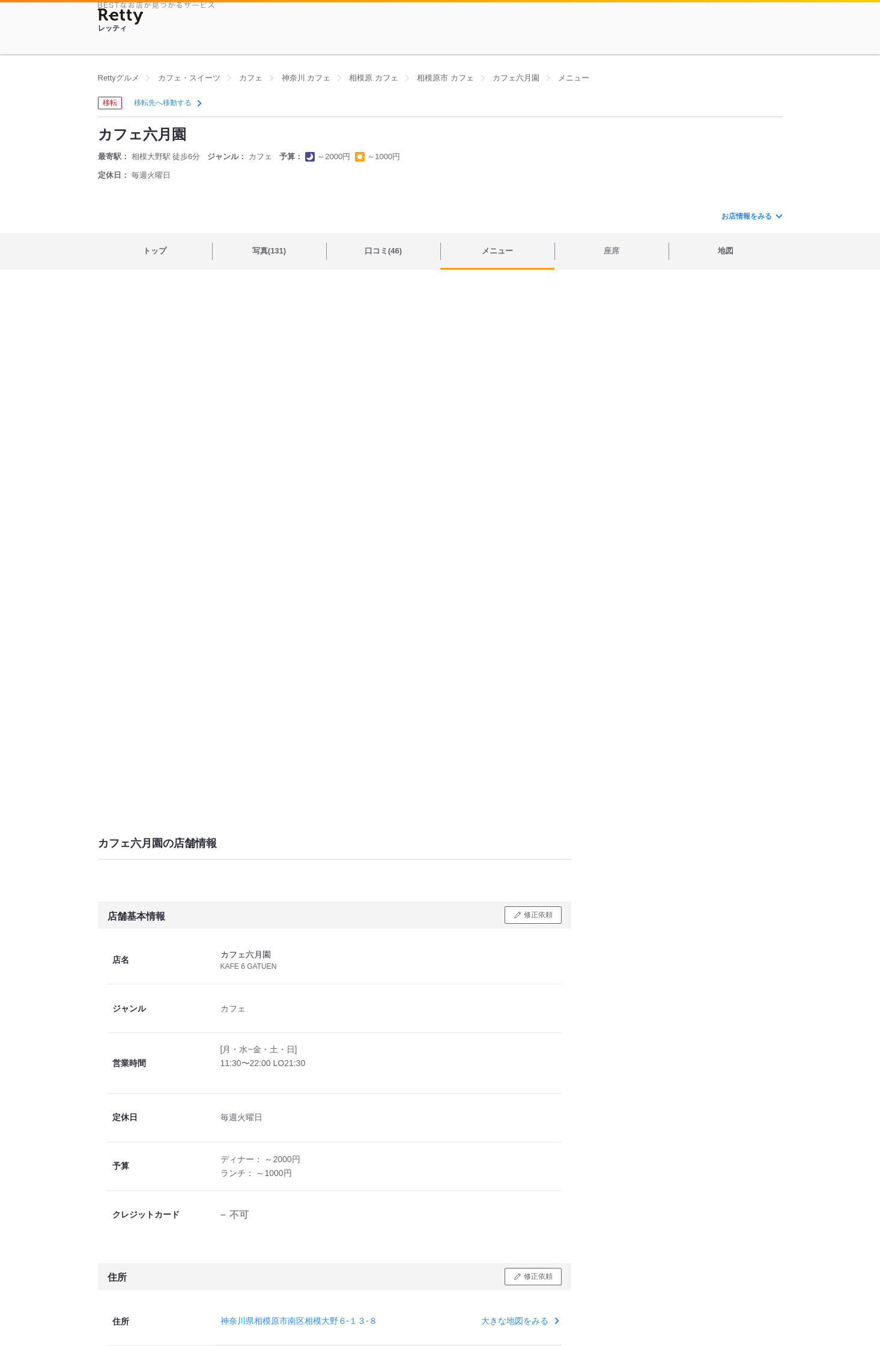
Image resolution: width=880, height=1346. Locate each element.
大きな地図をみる (518, 1321)
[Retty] (121, 16)
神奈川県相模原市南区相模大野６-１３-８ (298, 1321)
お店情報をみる (751, 216)
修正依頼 (538, 915)
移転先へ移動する (166, 103)
